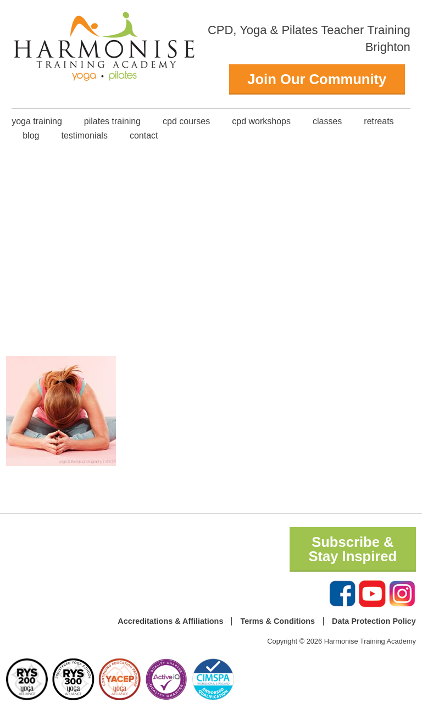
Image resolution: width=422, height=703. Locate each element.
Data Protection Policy (374, 621)
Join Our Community (316, 79)
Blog (31, 135)
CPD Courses (186, 121)
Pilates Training (112, 121)
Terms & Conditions (277, 621)
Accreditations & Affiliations (170, 621)
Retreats (378, 121)
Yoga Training (37, 121)
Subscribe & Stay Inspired (352, 549)
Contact (144, 135)
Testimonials (84, 135)
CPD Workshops (261, 121)
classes (327, 121)
